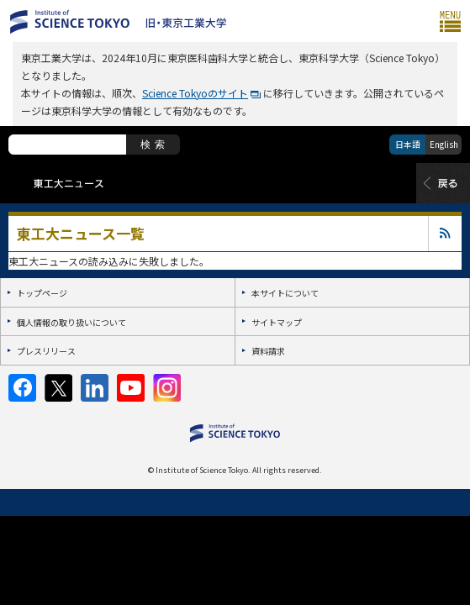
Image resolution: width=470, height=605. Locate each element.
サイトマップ (276, 322)
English (444, 144)
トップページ (42, 293)
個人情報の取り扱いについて (71, 322)
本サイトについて (285, 293)
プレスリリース (46, 351)
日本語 (407, 144)
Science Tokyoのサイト (195, 93)
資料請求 (268, 351)
